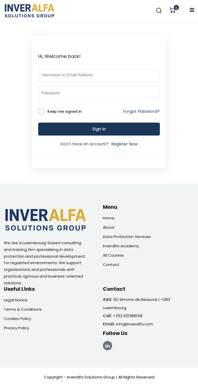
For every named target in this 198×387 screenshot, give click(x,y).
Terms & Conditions (23, 309)
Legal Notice (16, 300)
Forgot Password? (141, 111)
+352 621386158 (127, 315)
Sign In (99, 129)
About (109, 227)
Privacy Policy (16, 328)
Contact (111, 264)
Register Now (124, 144)
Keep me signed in (64, 111)
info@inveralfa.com (134, 324)
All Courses (113, 255)
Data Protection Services (127, 236)
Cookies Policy (17, 318)
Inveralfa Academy (121, 246)
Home (108, 218)
